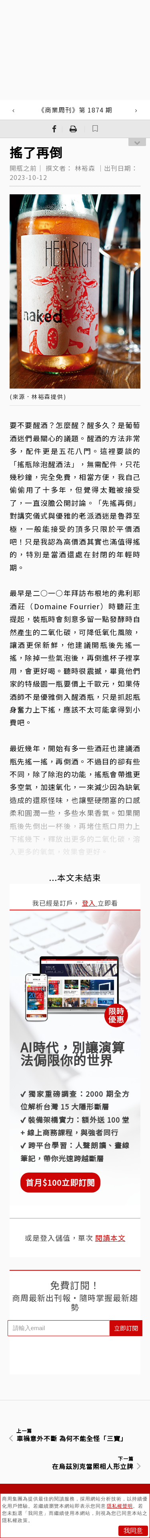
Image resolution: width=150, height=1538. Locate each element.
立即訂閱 (126, 1328)
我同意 (133, 1530)
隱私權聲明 (120, 1506)
